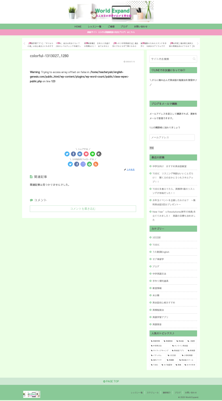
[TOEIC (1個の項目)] (155, 365)
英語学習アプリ (160, 317)
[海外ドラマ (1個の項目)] (157, 360)
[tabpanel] (40, 43)
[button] (194, 58)
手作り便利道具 (160, 280)
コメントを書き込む (83, 208)
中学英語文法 (159, 273)
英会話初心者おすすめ (163, 302)
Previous (24, 43)
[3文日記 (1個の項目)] (173, 355)
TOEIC (155, 244)
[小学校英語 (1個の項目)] (189, 355)
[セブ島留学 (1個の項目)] (167, 365)
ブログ (155, 266)
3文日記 (156, 237)
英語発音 (157, 324)
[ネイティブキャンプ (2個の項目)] (160, 350)
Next (197, 43)
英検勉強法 (158, 309)
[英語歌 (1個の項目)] (172, 360)
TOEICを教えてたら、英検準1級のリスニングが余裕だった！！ (173, 190)
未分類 (155, 295)
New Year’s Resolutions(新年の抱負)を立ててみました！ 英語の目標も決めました (174, 215)
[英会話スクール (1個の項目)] (187, 360)
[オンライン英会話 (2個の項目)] (184, 346)
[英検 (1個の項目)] (178, 365)
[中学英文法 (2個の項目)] (160, 346)
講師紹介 (167, 392)
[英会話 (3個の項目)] (180, 341)
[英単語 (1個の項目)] (192, 350)
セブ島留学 (158, 259)
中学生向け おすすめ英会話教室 (169, 166)
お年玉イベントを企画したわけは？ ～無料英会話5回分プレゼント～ (174, 202)
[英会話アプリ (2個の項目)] (178, 350)
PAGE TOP (111, 381)
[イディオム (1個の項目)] (158, 355)
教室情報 (157, 288)
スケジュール (153, 392)
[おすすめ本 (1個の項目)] (190, 365)
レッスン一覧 (137, 392)
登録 (151, 148)
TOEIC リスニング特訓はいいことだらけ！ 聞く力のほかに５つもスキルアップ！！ (172, 177)
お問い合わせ (191, 392)
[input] (173, 59)
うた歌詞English (160, 251)
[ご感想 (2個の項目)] (191, 341)
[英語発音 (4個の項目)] (169, 341)
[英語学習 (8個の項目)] (156, 341)
